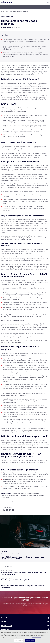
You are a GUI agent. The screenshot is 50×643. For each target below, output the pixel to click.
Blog (7, 11)
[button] (47, 2)
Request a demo (6, 493)
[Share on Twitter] (10, 510)
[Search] (44, 2)
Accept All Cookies (30, 640)
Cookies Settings (19, 640)
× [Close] (12, 617)
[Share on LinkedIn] (7, 510)
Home (2, 11)
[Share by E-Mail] (13, 510)
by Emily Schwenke (6, 27)
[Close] (47, 632)
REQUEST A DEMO (32, 617)
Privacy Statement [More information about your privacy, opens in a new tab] (36, 637)
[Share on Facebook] (4, 510)
